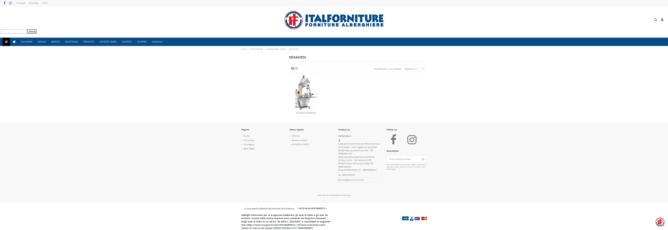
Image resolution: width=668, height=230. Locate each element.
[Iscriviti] (423, 159)
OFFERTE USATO (300, 144)
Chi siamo (248, 140)
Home (45, 3)
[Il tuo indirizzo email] (403, 159)
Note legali (34, 3)
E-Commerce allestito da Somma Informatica (269, 208)
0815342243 (348, 175)
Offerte (295, 136)
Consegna (21, 3)
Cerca (32, 31)
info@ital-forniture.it (353, 180)
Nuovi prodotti (299, 140)
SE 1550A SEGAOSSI (306, 112)
